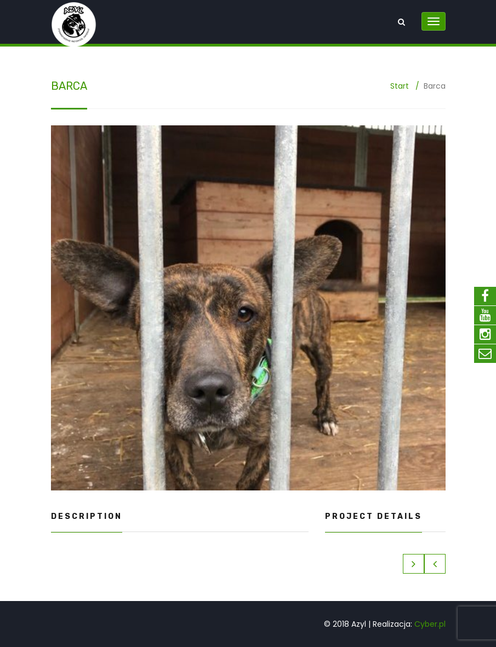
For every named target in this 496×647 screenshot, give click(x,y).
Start (399, 85)
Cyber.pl (430, 624)
